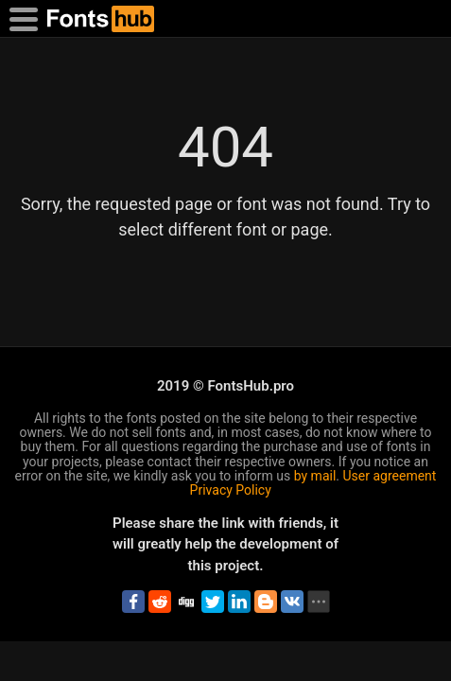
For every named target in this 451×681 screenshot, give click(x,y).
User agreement (390, 475)
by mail (315, 475)
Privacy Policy (230, 490)
